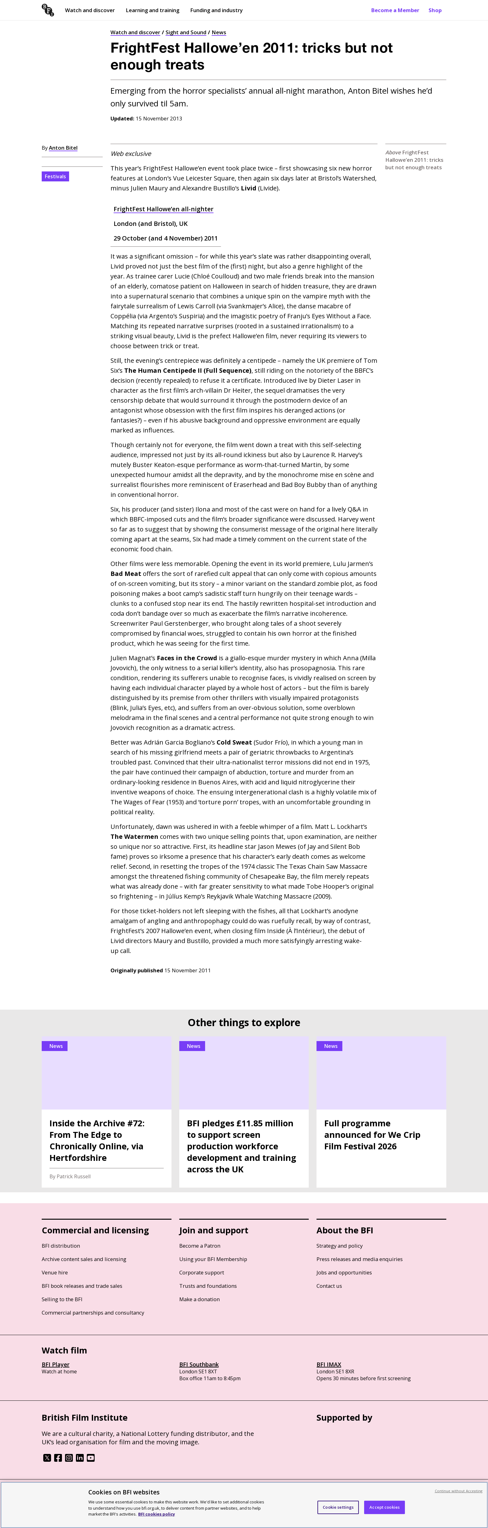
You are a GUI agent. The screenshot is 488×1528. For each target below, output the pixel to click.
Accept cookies (384, 1507)
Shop (435, 10)
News (219, 32)
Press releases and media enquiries (360, 1259)
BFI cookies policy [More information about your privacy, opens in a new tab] (156, 1514)
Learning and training (152, 10)
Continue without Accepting (459, 1490)
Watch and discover (90, 10)
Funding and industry (216, 10)
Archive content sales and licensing (84, 1259)
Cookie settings (338, 1507)
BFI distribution (61, 1245)
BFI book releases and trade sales (82, 1285)
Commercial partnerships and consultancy (93, 1312)
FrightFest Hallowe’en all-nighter (164, 209)
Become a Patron (199, 1245)
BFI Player (55, 1364)
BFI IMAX (329, 1364)
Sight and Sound (186, 32)
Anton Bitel (63, 147)
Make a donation (199, 1299)
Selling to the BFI (62, 1299)
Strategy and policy (340, 1245)
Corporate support (201, 1272)
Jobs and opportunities (344, 1272)
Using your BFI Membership (213, 1259)
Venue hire (55, 1272)
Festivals (55, 176)
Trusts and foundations (208, 1285)
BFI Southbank (199, 1364)
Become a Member (395, 10)
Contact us (329, 1285)
